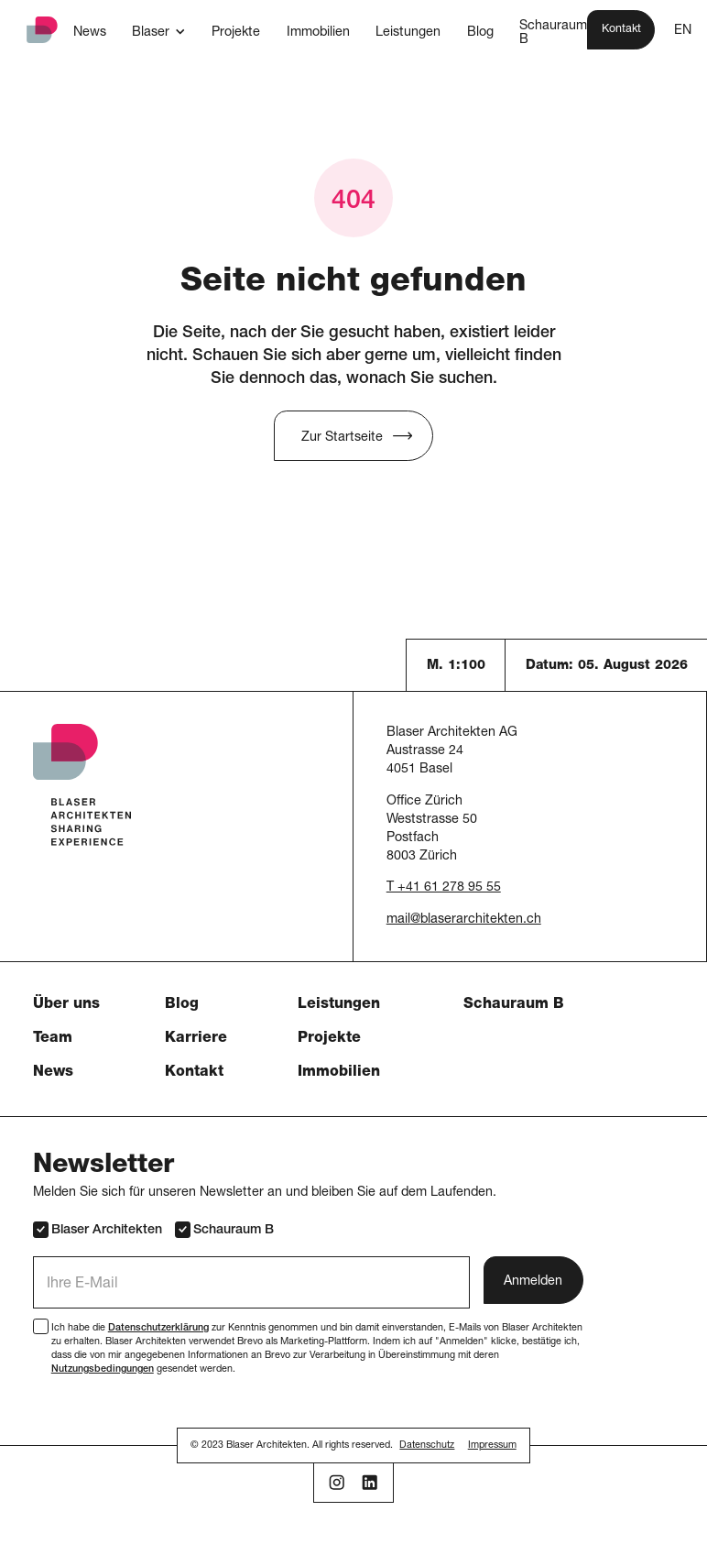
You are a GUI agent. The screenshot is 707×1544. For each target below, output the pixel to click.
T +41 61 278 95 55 (443, 888)
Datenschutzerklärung (158, 1328)
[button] (158, 32)
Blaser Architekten (97, 1229)
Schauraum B (513, 1005)
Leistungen (339, 1005)
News (53, 1073)
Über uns (66, 1005)
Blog (182, 1005)
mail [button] (398, 920)
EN (682, 31)
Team (52, 1039)
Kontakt (194, 1073)
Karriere (196, 1039)
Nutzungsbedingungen (102, 1369)
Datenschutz (426, 1445)
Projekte (329, 1039)
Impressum (492, 1445)
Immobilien (339, 1073)
